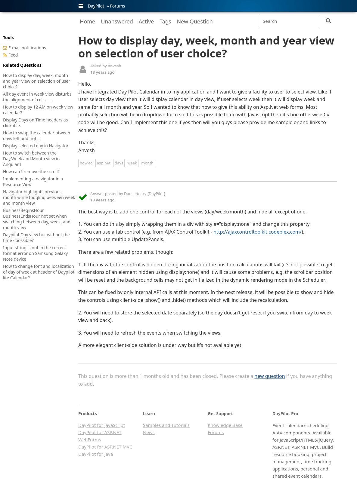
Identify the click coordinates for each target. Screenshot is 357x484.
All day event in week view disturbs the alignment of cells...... (37, 97)
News (149, 432)
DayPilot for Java (95, 454)
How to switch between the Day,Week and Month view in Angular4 (31, 158)
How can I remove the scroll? (31, 171)
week (132, 163)
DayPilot (96, 6)
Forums (117, 6)
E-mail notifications (27, 48)
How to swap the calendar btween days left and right (36, 135)
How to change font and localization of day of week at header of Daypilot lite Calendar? (38, 271)
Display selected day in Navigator (36, 146)
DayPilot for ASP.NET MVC (105, 447)
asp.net (103, 163)
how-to (86, 163)
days (119, 163)
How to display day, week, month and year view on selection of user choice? (36, 81)
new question (269, 376)
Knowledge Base (225, 425)
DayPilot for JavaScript (101, 425)
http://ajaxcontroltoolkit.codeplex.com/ (257, 231)
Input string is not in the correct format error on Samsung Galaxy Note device (35, 253)
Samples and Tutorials (166, 425)
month (147, 163)
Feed (13, 55)
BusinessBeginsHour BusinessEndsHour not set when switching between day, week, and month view (36, 218)
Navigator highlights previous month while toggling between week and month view (39, 197)
